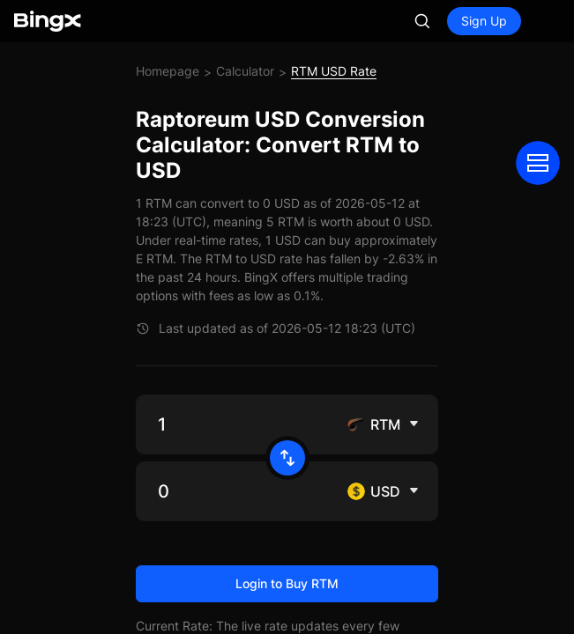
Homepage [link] (167, 70)
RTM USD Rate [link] (333, 70)
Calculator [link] (245, 70)
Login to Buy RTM (287, 583)
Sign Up (484, 20)
